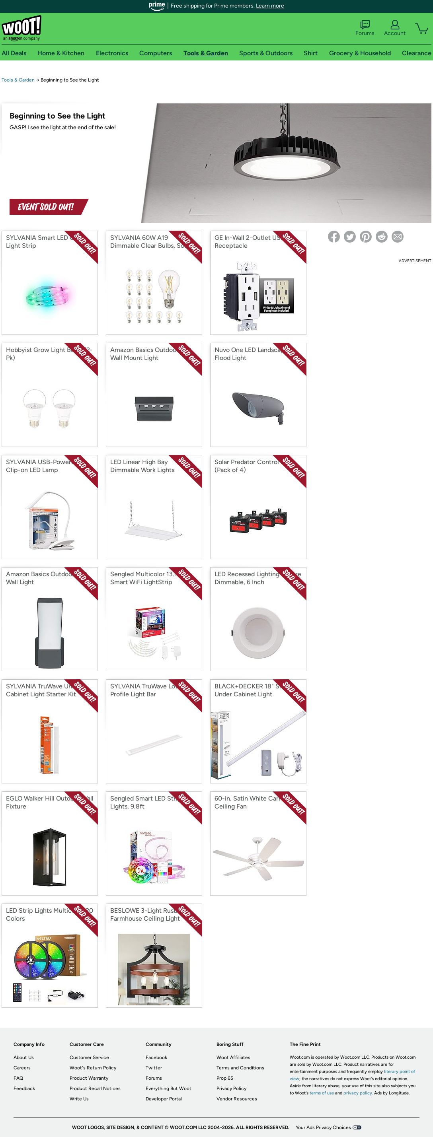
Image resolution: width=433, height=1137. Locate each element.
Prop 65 (224, 1078)
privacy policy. (358, 1093)
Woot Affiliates (233, 1057)
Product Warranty (89, 1078)
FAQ (18, 1078)
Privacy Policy (231, 1088)
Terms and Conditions (240, 1068)
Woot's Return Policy (93, 1068)
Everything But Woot (168, 1088)
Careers (22, 1068)
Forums (364, 28)
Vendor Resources (236, 1099)
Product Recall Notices (95, 1088)
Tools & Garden (18, 80)
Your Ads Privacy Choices (323, 1127)
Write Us (79, 1099)
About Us (24, 1057)
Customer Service (89, 1057)
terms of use (322, 1093)
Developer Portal (164, 1099)
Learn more (270, 5)
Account (395, 28)
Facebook (156, 1057)
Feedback (24, 1088)
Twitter (154, 1068)
